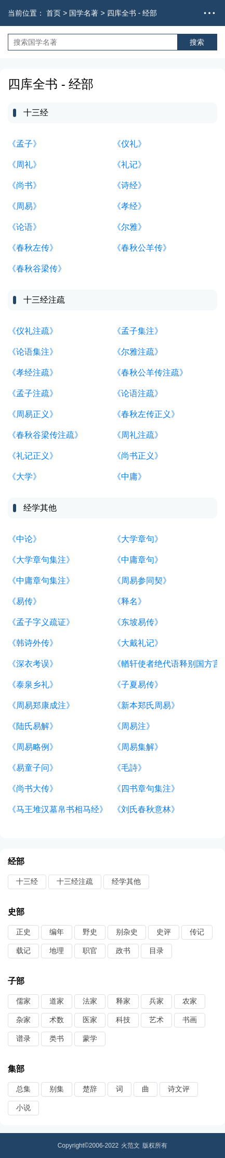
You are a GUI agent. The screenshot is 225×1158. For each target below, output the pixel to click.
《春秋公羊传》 (142, 247)
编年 (56, 932)
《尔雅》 (129, 227)
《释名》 (129, 601)
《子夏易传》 (138, 684)
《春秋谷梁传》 (37, 268)
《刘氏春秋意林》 (146, 809)
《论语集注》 (33, 351)
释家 (123, 1001)
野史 (90, 932)
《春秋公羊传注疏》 (150, 372)
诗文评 (179, 1089)
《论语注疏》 (138, 393)
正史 (23, 932)
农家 (189, 1001)
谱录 (23, 1038)
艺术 (156, 1020)
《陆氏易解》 (33, 726)
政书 (123, 950)
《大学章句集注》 (41, 559)
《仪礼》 (129, 143)
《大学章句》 (138, 539)
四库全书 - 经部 (132, 13)
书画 (189, 1020)
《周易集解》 (138, 747)
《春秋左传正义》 (146, 414)
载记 (23, 950)
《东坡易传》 (138, 622)
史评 (163, 932)
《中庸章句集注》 (41, 580)
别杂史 (127, 932)
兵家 (156, 1001)
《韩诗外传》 (33, 643)
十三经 (27, 881)
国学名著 (83, 13)
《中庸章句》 (138, 559)
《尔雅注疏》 (138, 351)
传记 (197, 932)
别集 (56, 1089)
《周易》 (24, 206)
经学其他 (126, 881)
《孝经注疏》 (33, 372)
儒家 (23, 1001)
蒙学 (90, 1038)
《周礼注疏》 (138, 435)
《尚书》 (24, 185)
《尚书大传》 (33, 788)
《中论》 (24, 539)
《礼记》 (129, 164)
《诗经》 (129, 185)
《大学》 (24, 476)
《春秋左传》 (33, 247)
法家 (90, 1001)
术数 (56, 1020)
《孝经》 (129, 206)
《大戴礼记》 (138, 643)
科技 (123, 1020)
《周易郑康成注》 (41, 705)
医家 (90, 1020)
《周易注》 (133, 726)
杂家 (23, 1020)
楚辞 (90, 1089)
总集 (23, 1089)
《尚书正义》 (138, 455)
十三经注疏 (75, 881)
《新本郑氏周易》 (146, 705)
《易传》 (24, 601)
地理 (56, 950)
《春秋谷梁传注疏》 (45, 435)
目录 (156, 950)
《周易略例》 (33, 747)
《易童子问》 (33, 767)
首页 (53, 13)
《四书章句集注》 (146, 788)
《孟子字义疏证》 (41, 622)
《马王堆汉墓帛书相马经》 (58, 809)
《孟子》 (24, 143)
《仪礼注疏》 (33, 331)
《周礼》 (24, 164)
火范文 (130, 1145)
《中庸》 (129, 476)
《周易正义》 (33, 414)
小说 (23, 1107)
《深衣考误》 (33, 663)
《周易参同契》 (142, 580)
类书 (56, 1038)
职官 (90, 950)
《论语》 (24, 227)
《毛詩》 (129, 767)
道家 (56, 1001)
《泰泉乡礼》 (33, 684)
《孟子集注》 (138, 331)
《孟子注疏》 (33, 393)
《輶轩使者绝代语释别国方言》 (165, 663)
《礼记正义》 (33, 455)
